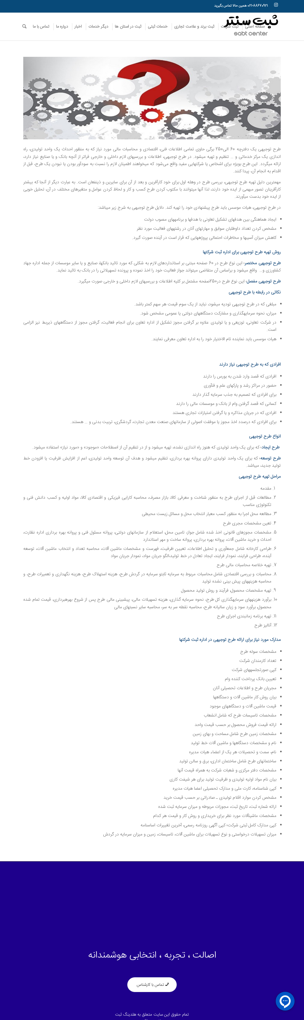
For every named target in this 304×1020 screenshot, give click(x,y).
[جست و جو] (24, 26)
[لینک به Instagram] (276, 4)
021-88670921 (257, 6)
